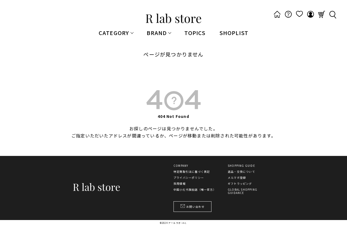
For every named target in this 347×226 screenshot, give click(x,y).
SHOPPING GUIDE (241, 165)
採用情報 (180, 183)
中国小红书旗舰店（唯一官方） (195, 189)
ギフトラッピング (240, 183)
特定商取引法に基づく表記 (192, 171)
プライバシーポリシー (189, 177)
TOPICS (194, 33)
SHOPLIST (234, 33)
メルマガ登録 (237, 177)
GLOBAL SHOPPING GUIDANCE (242, 191)
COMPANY (181, 165)
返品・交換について (241, 171)
